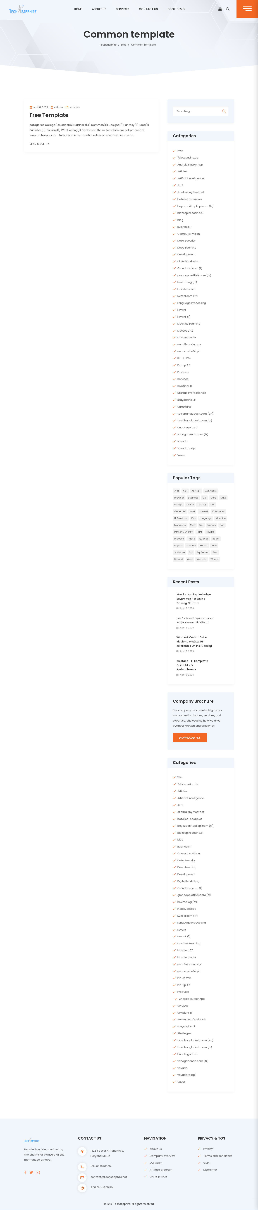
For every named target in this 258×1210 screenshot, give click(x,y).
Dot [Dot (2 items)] (212, 504)
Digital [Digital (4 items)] (190, 504)
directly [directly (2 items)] (202, 504)
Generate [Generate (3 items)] (180, 511)
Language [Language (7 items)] (206, 518)
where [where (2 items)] (214, 559)
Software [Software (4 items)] (179, 552)
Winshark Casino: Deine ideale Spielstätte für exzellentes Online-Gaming (194, 641)
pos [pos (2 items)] (222, 525)
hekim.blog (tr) (187, 282)
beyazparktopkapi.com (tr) (195, 206)
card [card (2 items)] (213, 497)
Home (78, 9)
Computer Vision (188, 234)
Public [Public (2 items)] (191, 538)
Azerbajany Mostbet (190, 192)
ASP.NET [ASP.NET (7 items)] (196, 491)
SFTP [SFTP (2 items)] (214, 545)
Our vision (156, 1163)
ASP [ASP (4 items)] (185, 491)
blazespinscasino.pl (190, 213)
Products (183, 372)
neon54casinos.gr (189, 344)
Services (122, 9)
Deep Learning (186, 247)
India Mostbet (186, 289)
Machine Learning (188, 323)
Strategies (184, 406)
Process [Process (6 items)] (179, 538)
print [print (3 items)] (199, 532)
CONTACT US (148, 9)
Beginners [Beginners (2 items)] (211, 491)
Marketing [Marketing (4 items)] (180, 525)
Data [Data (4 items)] (223, 497)
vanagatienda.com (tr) (192, 434)
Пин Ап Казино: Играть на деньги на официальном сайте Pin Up (194, 620)
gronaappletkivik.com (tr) (194, 275)
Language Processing (191, 303)
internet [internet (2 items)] (203, 511)
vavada (182, 441)
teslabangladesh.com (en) (195, 413)
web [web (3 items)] (190, 559)
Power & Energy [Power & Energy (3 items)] (183, 532)
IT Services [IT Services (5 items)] (218, 511)
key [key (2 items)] (193, 518)
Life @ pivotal (158, 1177)
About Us (156, 1149)
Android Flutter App (190, 164)
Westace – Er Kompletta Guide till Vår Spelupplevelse (192, 665)
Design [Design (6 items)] (178, 504)
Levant (181, 310)
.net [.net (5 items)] (176, 491)
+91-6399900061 (101, 1166)
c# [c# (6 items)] (204, 497)
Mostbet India (186, 337)
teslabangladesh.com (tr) (194, 420)
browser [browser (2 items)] (179, 497)
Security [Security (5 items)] (191, 545)
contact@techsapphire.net (108, 1177)
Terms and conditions (217, 1156)
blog (180, 220)
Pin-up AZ (183, 365)
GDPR (207, 1163)
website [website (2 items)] (201, 559)
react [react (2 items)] (215, 538)
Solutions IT (184, 386)
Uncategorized (187, 427)
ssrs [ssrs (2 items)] (215, 552)
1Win (180, 151)
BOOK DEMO (176, 9)
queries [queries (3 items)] (203, 538)
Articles (75, 107)
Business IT (184, 227)
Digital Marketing (188, 261)
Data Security (186, 240)
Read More (37, 144)
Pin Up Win (184, 358)
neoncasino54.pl (188, 351)
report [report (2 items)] (178, 545)
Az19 (180, 185)
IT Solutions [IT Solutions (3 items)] (180, 518)
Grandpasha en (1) (189, 268)
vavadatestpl (186, 448)
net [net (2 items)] (201, 525)
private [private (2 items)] (210, 532)
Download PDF (190, 738)
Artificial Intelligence (190, 178)
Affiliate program (161, 1170)
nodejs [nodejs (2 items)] (211, 525)
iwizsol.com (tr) (187, 296)
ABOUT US (99, 9)
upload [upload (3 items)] (178, 559)
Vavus (181, 455)
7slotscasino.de (187, 157)
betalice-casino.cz (189, 199)
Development (186, 254)
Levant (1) (183, 317)
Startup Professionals (191, 393)
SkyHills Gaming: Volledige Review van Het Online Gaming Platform (193, 599)
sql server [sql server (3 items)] (203, 552)
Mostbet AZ (185, 330)
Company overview (162, 1156)
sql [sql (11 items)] (191, 552)
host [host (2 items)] (192, 511)
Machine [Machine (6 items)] (221, 518)
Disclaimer (210, 1170)
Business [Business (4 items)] (193, 497)
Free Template (49, 115)
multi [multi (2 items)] (192, 525)
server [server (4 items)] (203, 545)
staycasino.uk (186, 400)
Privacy (208, 1149)
